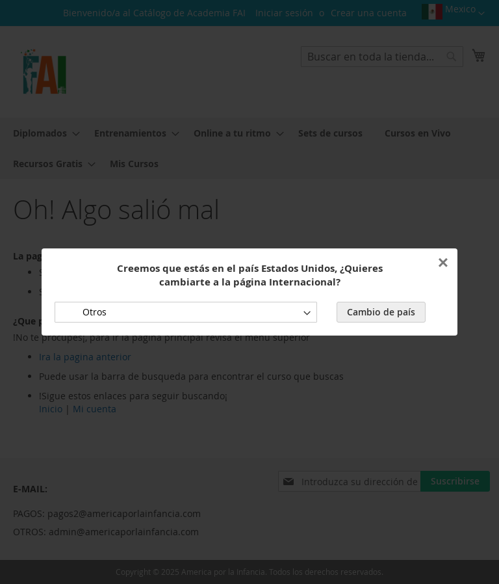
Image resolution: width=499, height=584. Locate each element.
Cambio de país (381, 312)
